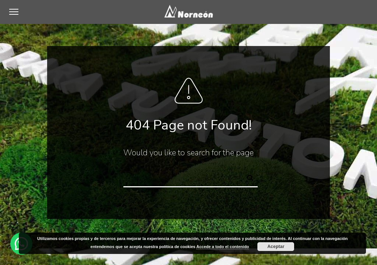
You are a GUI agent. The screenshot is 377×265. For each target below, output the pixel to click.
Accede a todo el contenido (222, 246)
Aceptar (275, 246)
